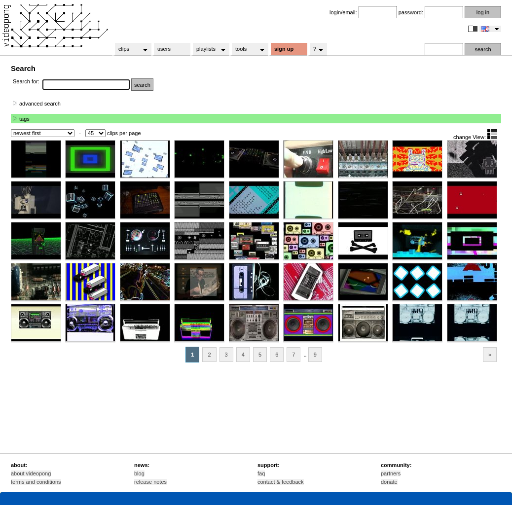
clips (129, 49)
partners (391, 473)
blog (139, 473)
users (164, 49)
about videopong (31, 473)
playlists (207, 49)
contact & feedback (280, 482)
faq (261, 473)
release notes (150, 482)
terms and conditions (36, 482)
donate (389, 482)
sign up (283, 49)
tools (246, 49)
